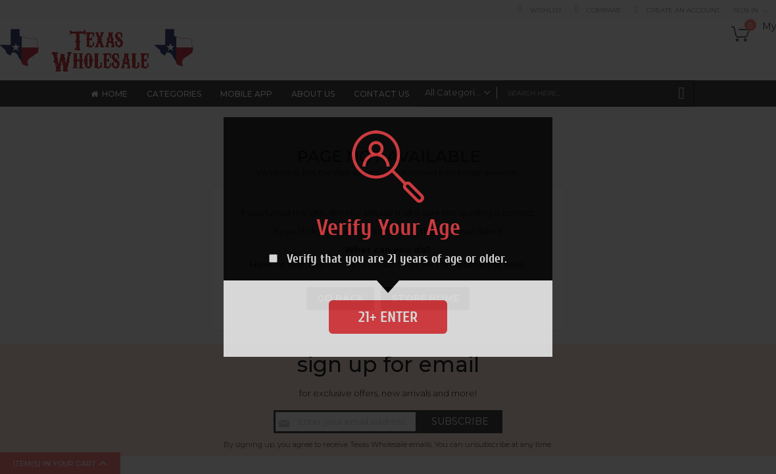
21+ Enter (388, 317)
